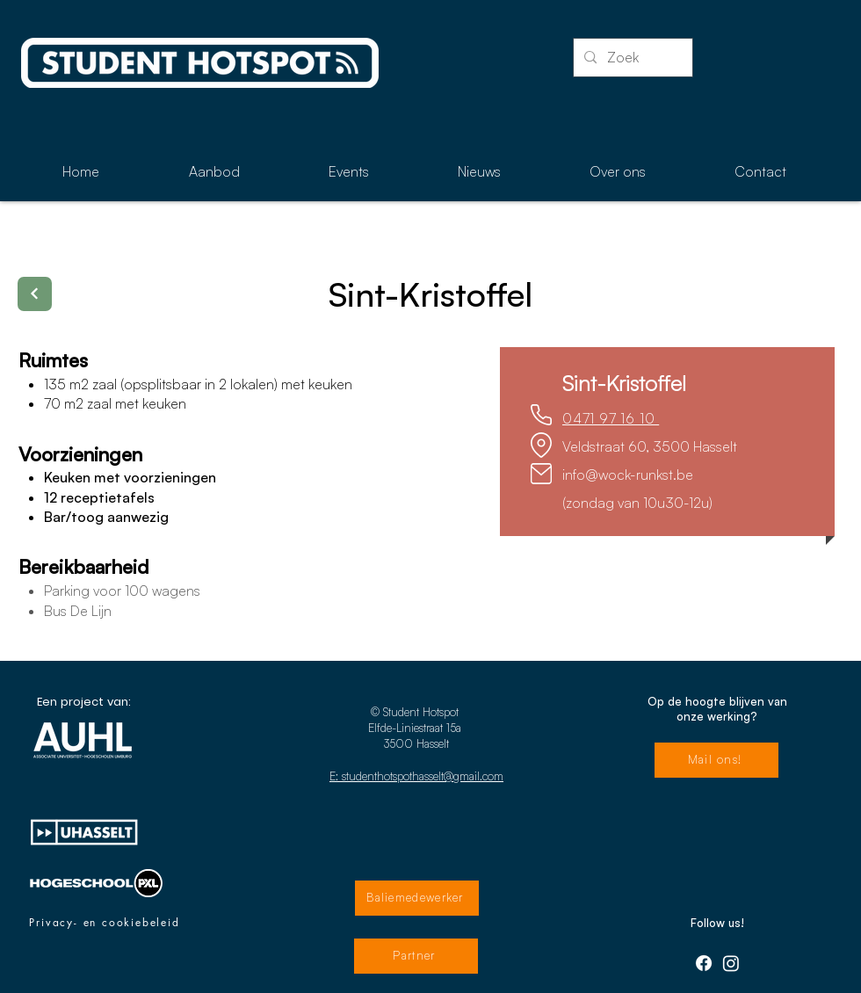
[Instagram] (731, 963)
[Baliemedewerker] (417, 898)
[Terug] (35, 294)
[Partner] (416, 956)
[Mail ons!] (716, 760)
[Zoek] (631, 57)
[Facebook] (703, 963)
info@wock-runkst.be (627, 474)
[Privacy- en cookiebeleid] (104, 922)
